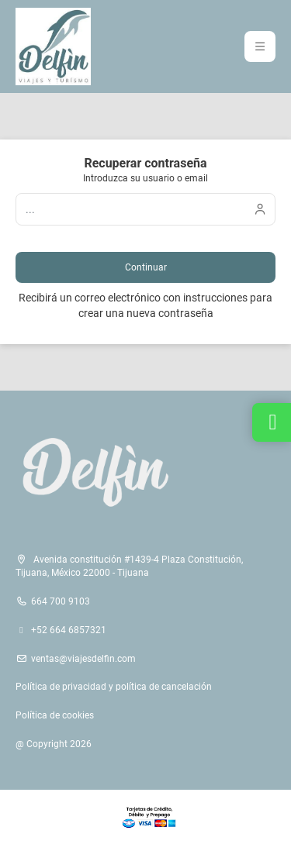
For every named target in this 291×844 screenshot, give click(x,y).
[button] (259, 46)
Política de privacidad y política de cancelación (114, 686)
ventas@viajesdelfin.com (83, 658)
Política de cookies (55, 715)
